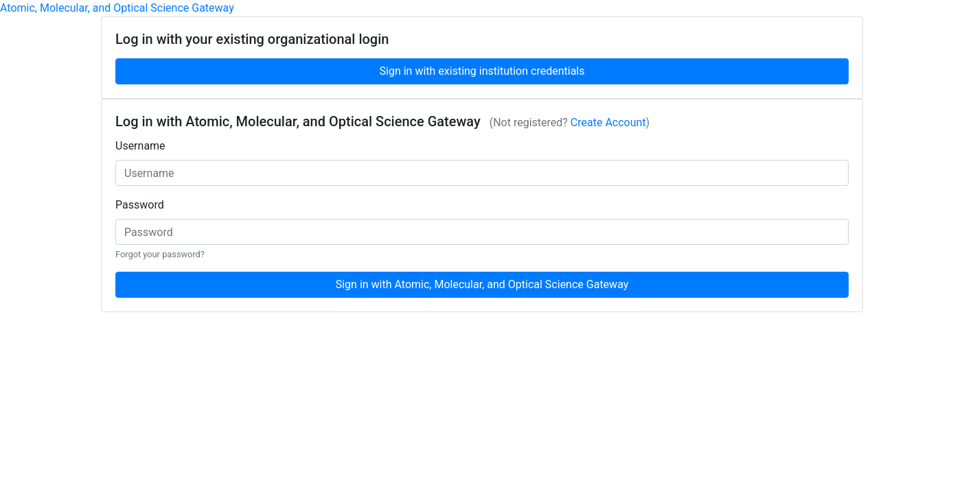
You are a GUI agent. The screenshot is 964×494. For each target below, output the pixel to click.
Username (140, 145)
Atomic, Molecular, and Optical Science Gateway (117, 7)
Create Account (608, 122)
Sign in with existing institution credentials (482, 71)
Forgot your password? (160, 254)
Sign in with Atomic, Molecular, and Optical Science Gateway (482, 284)
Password (139, 204)
